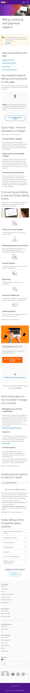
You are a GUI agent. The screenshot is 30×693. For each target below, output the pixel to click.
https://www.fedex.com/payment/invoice (13, 502)
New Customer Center (5, 616)
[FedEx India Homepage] (5, 2)
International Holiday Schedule (7, 594)
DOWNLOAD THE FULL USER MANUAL (15, 377)
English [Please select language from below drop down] (15, 664)
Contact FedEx (4, 626)
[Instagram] (23, 674)
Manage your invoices (8, 60)
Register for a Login (5, 613)
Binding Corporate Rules (6, 599)
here (11, 186)
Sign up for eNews (5, 637)
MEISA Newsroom (4, 602)
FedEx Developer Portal (6, 640)
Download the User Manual (9, 69)
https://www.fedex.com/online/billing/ (12, 506)
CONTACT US (15, 574)
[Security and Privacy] (19, 691)
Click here (3, 512)
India (3, 659)
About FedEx (3, 586)
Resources (3, 648)
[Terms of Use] (9, 691)
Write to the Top (4, 629)
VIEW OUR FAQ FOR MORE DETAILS (12, 428)
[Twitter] (7, 674)
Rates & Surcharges (5, 645)
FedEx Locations (4, 650)
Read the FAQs (6, 66)
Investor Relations (5, 588)
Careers (2, 591)
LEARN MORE (6, 443)
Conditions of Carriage (5, 597)
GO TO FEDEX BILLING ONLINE (15, 118)
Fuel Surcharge (4, 642)
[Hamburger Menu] (27, 1)
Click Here (8, 43)
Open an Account (4, 610)
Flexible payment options (9, 63)
